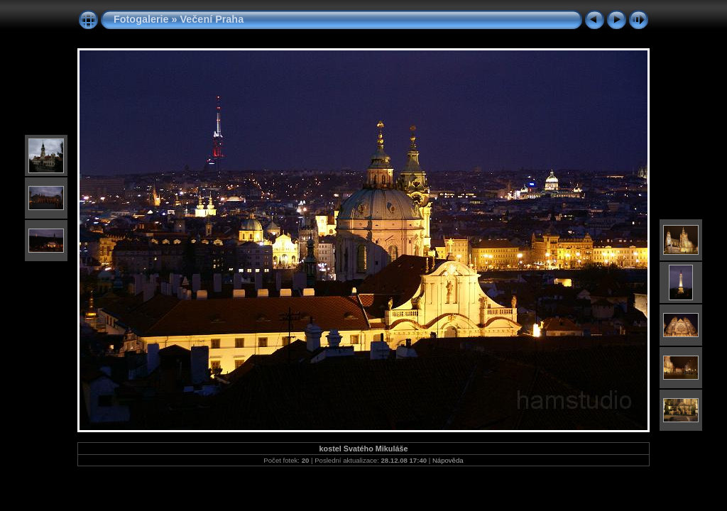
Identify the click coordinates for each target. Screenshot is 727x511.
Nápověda (448, 460)
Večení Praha (212, 19)
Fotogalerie (141, 19)
